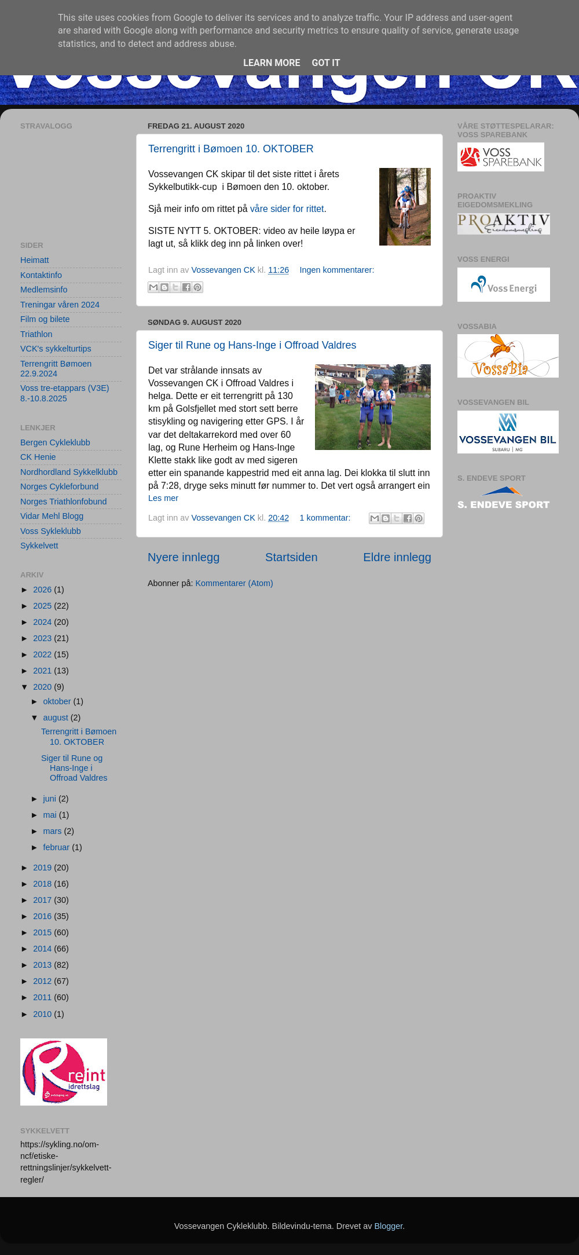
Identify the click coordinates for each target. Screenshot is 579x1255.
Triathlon (36, 334)
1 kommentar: (326, 517)
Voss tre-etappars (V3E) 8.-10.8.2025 (64, 393)
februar (57, 847)
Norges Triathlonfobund (63, 501)
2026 (43, 589)
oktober (58, 701)
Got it (326, 62)
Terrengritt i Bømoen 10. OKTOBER (231, 149)
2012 (43, 981)
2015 (43, 932)
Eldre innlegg (397, 557)
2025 (43, 605)
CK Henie (38, 457)
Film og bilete (45, 319)
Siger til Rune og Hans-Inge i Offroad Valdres (252, 345)
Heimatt (34, 260)
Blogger (388, 1226)
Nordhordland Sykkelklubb (69, 472)
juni (50, 798)
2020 (43, 686)
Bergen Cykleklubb (55, 442)
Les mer (163, 498)
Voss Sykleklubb (50, 531)
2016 (43, 916)
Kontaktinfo (41, 275)
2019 (43, 867)
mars (53, 831)
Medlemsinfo (44, 289)
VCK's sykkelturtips (55, 348)
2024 (43, 622)
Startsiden (291, 557)
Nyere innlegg (183, 557)
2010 (43, 1014)
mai (51, 814)
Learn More (271, 62)
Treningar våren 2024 (60, 304)
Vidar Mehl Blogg (51, 516)
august (57, 717)
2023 (43, 638)
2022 (43, 654)
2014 (43, 948)
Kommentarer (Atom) (234, 583)
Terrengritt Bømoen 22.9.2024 (55, 368)
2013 (43, 964)
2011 (43, 997)
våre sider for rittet (287, 209)
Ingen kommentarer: (337, 270)
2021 (43, 670)
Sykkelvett (39, 545)
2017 (43, 900)
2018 (43, 883)
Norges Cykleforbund (59, 486)
